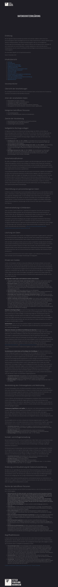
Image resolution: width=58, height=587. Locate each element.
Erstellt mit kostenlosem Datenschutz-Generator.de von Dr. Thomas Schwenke (22, 565)
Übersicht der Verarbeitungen (14, 65)
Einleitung (10, 62)
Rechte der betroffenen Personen (15, 78)
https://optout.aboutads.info (11, 345)
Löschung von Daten (12, 71)
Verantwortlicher (11, 63)
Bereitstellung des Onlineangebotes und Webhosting (19, 74)
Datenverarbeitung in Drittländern (15, 70)
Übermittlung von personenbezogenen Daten (17, 69)
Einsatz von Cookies (12, 73)
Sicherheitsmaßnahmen (13, 67)
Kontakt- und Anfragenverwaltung (15, 75)
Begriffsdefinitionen (12, 79)
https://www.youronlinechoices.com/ (28, 345)
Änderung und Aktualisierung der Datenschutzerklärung (20, 77)
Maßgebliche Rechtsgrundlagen (14, 66)
